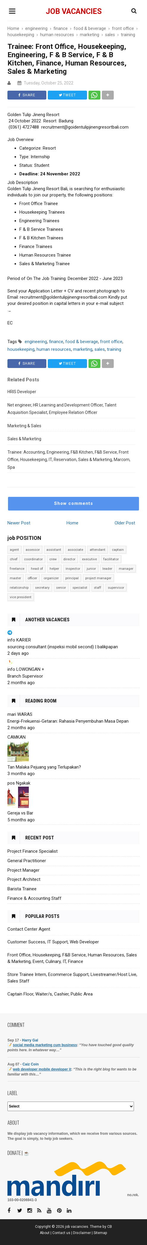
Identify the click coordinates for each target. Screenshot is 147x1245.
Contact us (61, 1233)
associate (75, 550)
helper (54, 569)
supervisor (116, 587)
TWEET (67, 95)
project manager (98, 578)
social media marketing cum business (45, 1045)
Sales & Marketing (24, 438)
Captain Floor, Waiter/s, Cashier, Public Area (50, 994)
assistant (53, 550)
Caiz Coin (31, 1064)
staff (97, 587)
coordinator (33, 559)
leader (107, 569)
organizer (51, 578)
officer (32, 578)
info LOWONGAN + (25, 669)
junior (91, 569)
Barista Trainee (22, 889)
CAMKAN (16, 737)
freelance (17, 569)
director (69, 559)
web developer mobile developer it (42, 1069)
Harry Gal (30, 1040)
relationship (19, 587)
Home (72, 523)
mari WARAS (19, 714)
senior (61, 587)
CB (109, 1227)
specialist (79, 587)
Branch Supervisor (25, 676)
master (15, 578)
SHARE (26, 95)
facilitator (111, 559)
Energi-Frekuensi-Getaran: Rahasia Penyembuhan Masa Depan (68, 721)
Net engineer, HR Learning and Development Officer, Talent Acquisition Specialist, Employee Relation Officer (61, 409)
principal (72, 578)
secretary (42, 587)
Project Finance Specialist (32, 851)
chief (14, 559)
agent (14, 550)
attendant (97, 550)
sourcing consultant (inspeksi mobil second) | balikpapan (62, 646)
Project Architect (23, 879)
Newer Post (18, 523)
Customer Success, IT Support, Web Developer (53, 942)
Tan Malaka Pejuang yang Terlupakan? (44, 767)
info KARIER (19, 640)
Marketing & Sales (24, 425)
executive (89, 559)
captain (118, 550)
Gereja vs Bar (20, 813)
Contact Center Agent (28, 929)
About (45, 1233)
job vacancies (74, 11)
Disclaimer (82, 1233)
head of (37, 569)
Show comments (73, 503)
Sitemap (100, 1233)
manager (126, 569)
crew (53, 559)
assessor (33, 550)
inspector (73, 569)
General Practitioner (26, 860)
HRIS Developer (21, 391)
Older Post (125, 523)
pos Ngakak (18, 783)
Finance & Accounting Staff (34, 898)
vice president (20, 597)
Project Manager (23, 870)
